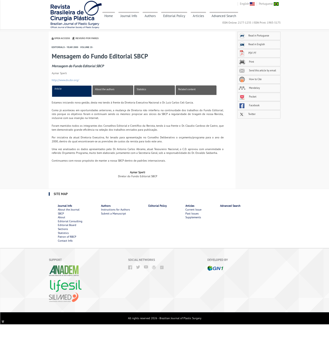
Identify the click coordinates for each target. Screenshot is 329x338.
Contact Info (65, 240)
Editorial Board (67, 225)
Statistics (141, 89)
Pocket (247, 96)
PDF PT (247, 53)
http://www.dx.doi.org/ (65, 80)
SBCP (61, 213)
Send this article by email (257, 70)
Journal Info (128, 16)
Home (108, 16)
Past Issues (192, 213)
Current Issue (193, 209)
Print (246, 61)
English (247, 4)
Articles (198, 16)
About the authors (104, 89)
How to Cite (250, 79)
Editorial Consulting (70, 221)
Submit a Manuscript (113, 213)
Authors (150, 16)
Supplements (193, 217)
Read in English (252, 44)
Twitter (247, 114)
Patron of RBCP (67, 236)
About (61, 217)
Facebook (249, 105)
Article (58, 88)
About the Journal (68, 209)
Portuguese (269, 4)
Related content (186, 89)
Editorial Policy (174, 16)
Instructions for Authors (115, 209)
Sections (63, 229)
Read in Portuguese (254, 35)
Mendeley (249, 87)
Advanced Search (224, 16)
